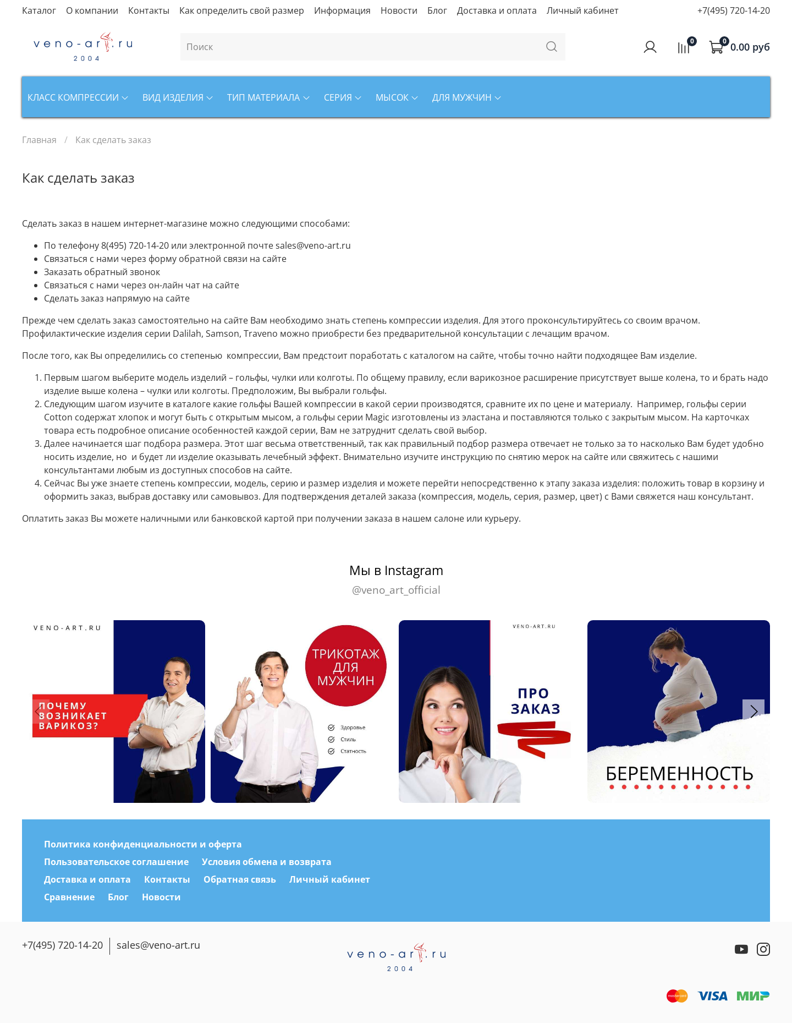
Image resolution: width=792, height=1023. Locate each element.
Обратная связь (240, 879)
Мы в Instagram (396, 579)
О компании (92, 10)
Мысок (397, 97)
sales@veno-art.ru (158, 944)
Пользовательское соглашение (116, 862)
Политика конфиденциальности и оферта (143, 844)
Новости (399, 10)
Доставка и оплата (497, 10)
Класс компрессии (78, 97)
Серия (343, 97)
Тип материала (268, 97)
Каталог (39, 10)
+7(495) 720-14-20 (733, 10)
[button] (754, 711)
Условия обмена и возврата (267, 862)
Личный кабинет (583, 10)
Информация (342, 10)
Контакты (148, 10)
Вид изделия (178, 97)
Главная (39, 140)
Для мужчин (467, 97)
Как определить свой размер (241, 10)
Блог (437, 10)
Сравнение (69, 897)
